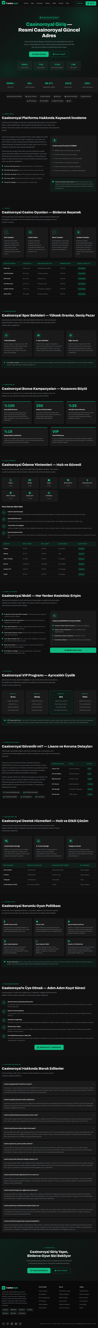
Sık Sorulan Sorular (64, 1308)
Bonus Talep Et (59, 54)
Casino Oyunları (31, 96)
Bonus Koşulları (83, 1298)
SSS (67, 3)
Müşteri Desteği (57, 101)
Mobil (54, 3)
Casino (26, 3)
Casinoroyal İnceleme (14, 96)
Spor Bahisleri (45, 96)
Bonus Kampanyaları (44, 1298)
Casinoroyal (47, 1323)
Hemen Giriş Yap (39, 54)
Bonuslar (40, 3)
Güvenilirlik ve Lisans (64, 1291)
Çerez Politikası (83, 1301)
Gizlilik (89, 1323)
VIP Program (31, 101)
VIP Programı (42, 1301)
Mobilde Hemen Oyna (73, 650)
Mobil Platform (86, 96)
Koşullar (94, 1323)
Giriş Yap (80, 3)
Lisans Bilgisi (83, 1304)
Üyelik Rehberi (43, 1308)
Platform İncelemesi (64, 1304)
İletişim (81, 1308)
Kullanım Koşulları (84, 1294)
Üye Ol (91, 3)
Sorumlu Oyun (63, 1301)
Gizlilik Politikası (83, 1291)
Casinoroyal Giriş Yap (39, 1270)
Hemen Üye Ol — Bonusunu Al (49, 1047)
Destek (61, 3)
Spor (32, 3)
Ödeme (47, 3)
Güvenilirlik (44, 101)
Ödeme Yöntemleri (71, 96)
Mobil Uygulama (43, 1304)
